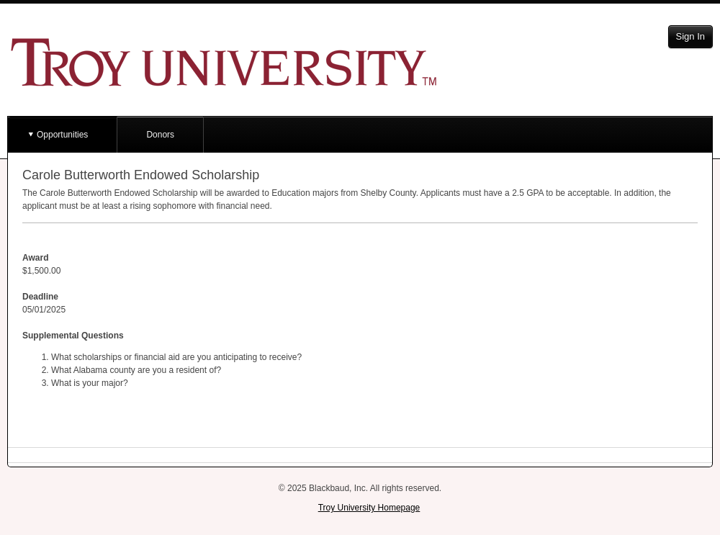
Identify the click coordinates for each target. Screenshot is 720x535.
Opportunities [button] (62, 135)
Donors (160, 135)
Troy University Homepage (369, 508)
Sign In (690, 36)
